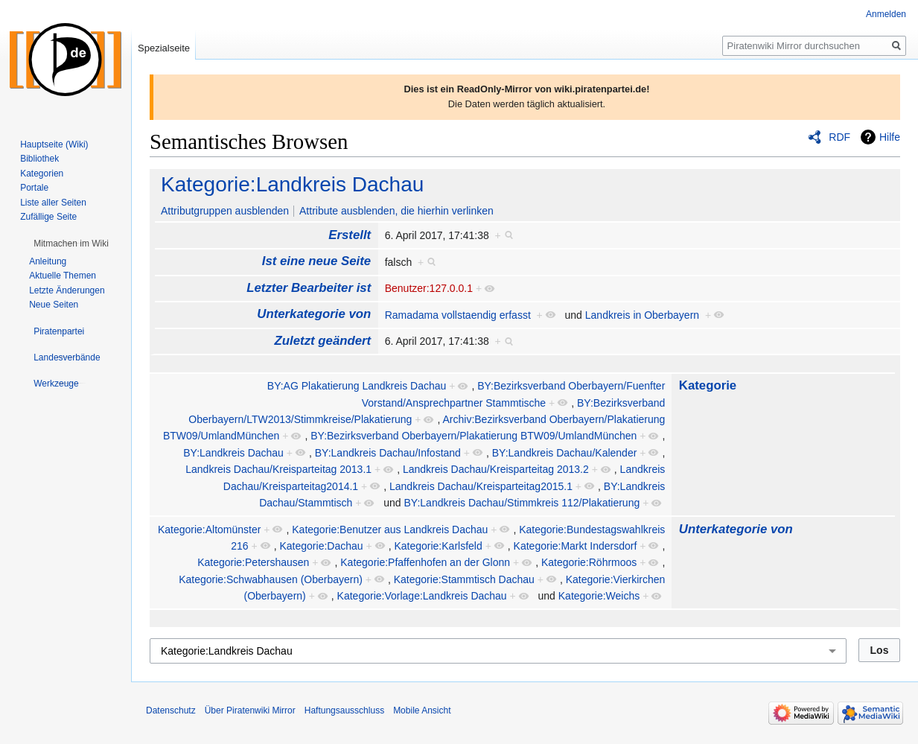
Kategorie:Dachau (321, 546)
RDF (839, 137)
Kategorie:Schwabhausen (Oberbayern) (271, 579)
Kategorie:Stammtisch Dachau (464, 579)
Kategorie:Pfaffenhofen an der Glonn (425, 562)
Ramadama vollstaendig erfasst (458, 315)
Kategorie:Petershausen (253, 562)
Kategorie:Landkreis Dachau (292, 184)
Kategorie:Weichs (599, 596)
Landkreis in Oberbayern (642, 315)
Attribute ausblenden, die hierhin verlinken (396, 211)
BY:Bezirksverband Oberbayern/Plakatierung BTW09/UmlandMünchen (473, 436)
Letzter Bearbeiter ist (308, 288)
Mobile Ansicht (421, 710)
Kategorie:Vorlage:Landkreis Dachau (422, 596)
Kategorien (41, 173)
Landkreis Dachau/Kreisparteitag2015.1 (481, 486)
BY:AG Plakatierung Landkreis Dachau (356, 386)
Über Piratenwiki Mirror (250, 710)
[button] (71, 243)
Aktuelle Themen (62, 275)
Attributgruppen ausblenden (225, 211)
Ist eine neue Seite (316, 261)
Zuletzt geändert (323, 341)
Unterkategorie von (314, 314)
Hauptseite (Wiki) (54, 144)
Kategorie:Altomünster (209, 529)
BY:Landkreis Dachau (233, 453)
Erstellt (349, 235)
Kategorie (707, 385)
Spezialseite (164, 48)
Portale (34, 187)
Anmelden (886, 14)
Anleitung (47, 261)
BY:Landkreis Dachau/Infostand (388, 453)
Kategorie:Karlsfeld (438, 546)
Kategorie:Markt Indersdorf (575, 546)
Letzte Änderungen (66, 290)
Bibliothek (39, 158)
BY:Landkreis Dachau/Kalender (564, 453)
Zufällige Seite (48, 217)
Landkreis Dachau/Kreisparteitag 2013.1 (278, 469)
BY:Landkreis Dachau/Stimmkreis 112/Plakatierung (522, 503)
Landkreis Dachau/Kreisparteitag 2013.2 (496, 469)
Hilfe (889, 137)
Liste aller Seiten (53, 202)
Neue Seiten (53, 304)
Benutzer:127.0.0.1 (429, 288)
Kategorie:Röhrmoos (589, 562)
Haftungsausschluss (344, 710)
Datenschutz (171, 710)
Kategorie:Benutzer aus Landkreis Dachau (390, 529)
